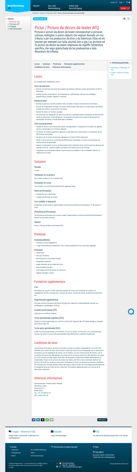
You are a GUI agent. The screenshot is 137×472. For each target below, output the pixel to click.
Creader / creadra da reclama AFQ (120, 73)
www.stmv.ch (43, 395)
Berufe (13, 456)
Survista (42, 13)
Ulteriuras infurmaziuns (62, 67)
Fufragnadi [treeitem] (12, 26)
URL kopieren (102, 420)
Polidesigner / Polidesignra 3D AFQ (120, 69)
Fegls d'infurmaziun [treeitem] (15, 29)
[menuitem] (39, 5)
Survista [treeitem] (11, 19)
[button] (33, 419)
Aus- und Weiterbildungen (38, 450)
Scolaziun (46, 64)
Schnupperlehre (16, 453)
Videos (33, 453)
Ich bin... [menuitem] (125, 8)
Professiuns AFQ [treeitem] (14, 22)
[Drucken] (124, 18)
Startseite (35, 13)
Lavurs (37, 64)
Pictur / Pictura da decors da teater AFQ (71, 13)
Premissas (57, 64)
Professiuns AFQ (51, 13)
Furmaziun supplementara (74, 64)
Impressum (125, 464)
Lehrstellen (14, 450)
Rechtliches (118, 464)
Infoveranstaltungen (37, 456)
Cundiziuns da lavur (42, 67)
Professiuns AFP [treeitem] (14, 24)
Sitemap (112, 464)
